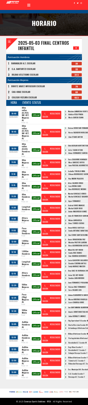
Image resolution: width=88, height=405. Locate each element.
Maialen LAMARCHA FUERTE (78, 111)
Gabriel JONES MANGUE (76, 205)
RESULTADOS (55, 113)
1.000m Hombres (26, 252)
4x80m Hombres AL (26, 324)
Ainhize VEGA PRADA (75, 114)
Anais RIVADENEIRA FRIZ (76, 239)
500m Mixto (24, 311)
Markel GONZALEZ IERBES (77, 193)
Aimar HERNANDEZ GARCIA (77, 153)
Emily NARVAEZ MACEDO (76, 266)
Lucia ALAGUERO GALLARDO (78, 260)
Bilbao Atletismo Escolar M (78, 334)
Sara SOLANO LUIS (74, 290)
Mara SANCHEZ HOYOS (76, 162)
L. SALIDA (45, 115)
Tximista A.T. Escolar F (76, 360)
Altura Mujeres (25, 219)
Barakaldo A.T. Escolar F (77, 350)
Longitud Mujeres (26, 263)
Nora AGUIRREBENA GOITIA (78, 245)
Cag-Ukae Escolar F (75, 347)
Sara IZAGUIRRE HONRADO (77, 159)
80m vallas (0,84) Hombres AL (26, 148)
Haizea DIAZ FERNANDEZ (77, 287)
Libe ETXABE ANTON (75, 137)
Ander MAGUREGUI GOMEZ (77, 211)
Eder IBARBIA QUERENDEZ (77, 256)
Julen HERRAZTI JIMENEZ (77, 316)
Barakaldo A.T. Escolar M (77, 342)
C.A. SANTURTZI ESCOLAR (23, 68)
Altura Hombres (26, 274)
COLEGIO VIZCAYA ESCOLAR (24, 97)
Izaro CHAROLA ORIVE (76, 302)
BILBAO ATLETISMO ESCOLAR (25, 74)
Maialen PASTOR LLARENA (77, 242)
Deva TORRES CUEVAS (76, 223)
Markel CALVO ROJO (75, 208)
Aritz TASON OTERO (75, 150)
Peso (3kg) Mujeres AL (25, 298)
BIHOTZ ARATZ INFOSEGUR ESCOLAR (28, 86)
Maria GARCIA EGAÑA (75, 117)
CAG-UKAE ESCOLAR (21, 91)
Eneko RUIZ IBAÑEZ (75, 253)
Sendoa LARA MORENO (76, 278)
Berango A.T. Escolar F (76, 377)
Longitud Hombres (26, 208)
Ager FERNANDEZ (74, 201)
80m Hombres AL (26, 185)
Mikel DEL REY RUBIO (75, 250)
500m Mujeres (25, 286)
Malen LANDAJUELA (75, 220)
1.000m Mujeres (25, 242)
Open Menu (29, 5)
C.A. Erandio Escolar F (76, 374)
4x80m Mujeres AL (25, 350)
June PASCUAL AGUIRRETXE (78, 165)
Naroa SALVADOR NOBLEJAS (78, 132)
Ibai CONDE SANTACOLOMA (78, 235)
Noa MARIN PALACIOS (76, 178)
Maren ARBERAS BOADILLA (77, 299)
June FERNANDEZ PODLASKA (78, 282)
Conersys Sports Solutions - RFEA (37, 401)
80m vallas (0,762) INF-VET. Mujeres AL (25, 114)
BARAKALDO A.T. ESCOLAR (23, 63)
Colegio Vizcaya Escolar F (77, 353)
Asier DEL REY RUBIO (75, 275)
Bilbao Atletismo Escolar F (78, 357)
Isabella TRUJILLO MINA (76, 171)
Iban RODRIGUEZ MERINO (77, 189)
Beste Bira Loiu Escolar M (77, 325)
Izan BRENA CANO (74, 186)
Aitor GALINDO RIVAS (75, 183)
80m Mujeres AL (25, 162)
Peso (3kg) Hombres (26, 231)
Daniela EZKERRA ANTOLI (77, 263)
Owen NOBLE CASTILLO (76, 228)
